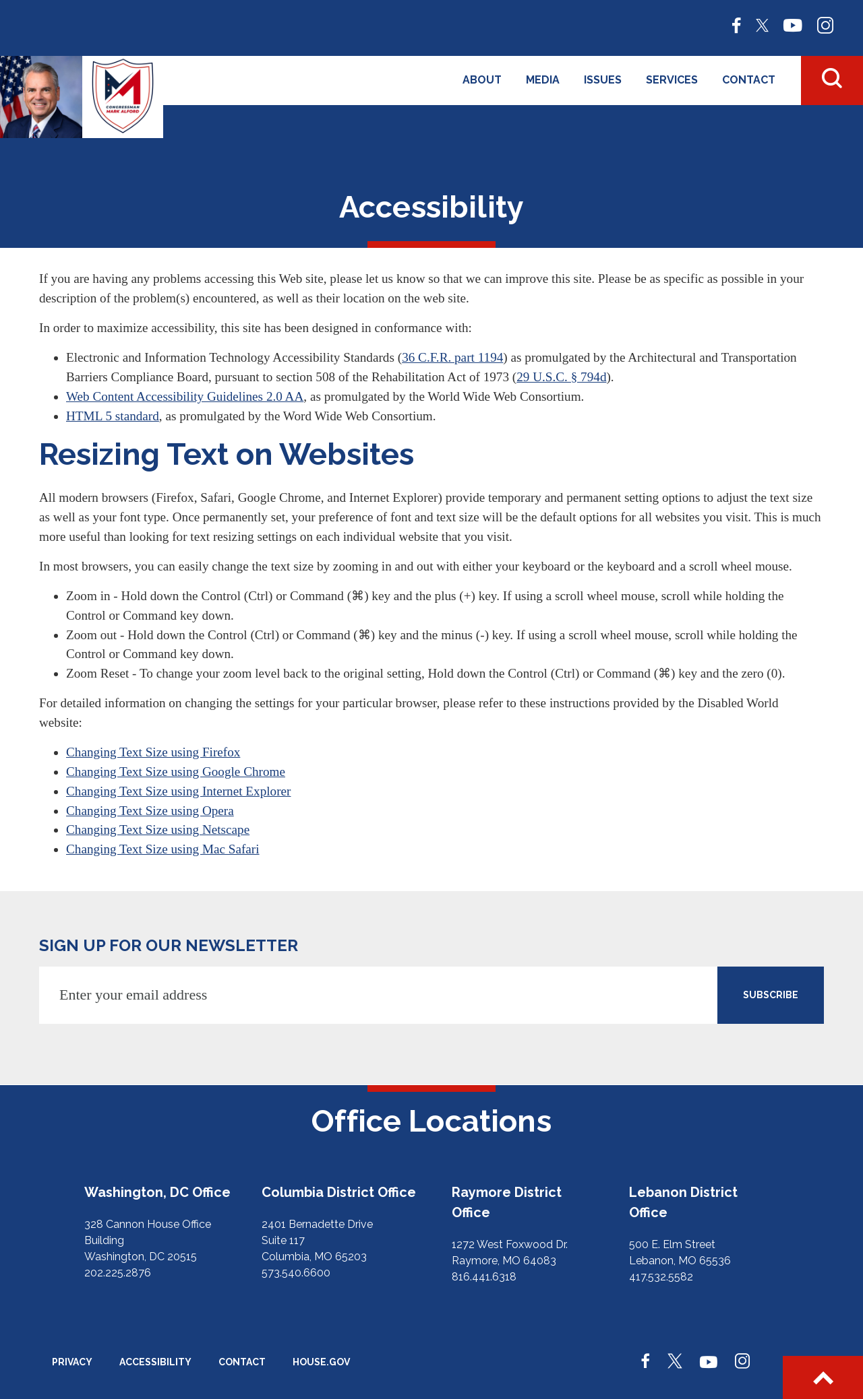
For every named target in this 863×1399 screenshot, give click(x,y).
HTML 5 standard (112, 416)
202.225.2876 (117, 1272)
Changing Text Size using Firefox (153, 752)
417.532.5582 (661, 1276)
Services (672, 79)
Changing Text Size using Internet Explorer (178, 791)
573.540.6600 (296, 1272)
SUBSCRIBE (770, 994)
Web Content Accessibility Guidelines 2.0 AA (184, 396)
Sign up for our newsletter (168, 945)
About (482, 79)
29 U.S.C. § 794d (561, 377)
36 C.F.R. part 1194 (452, 357)
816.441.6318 (484, 1276)
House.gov (321, 1362)
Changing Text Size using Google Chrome (175, 771)
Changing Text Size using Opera (150, 811)
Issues (603, 79)
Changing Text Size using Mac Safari (163, 849)
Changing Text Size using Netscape (157, 829)
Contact (748, 79)
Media (543, 79)
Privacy (72, 1362)
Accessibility (155, 1362)
